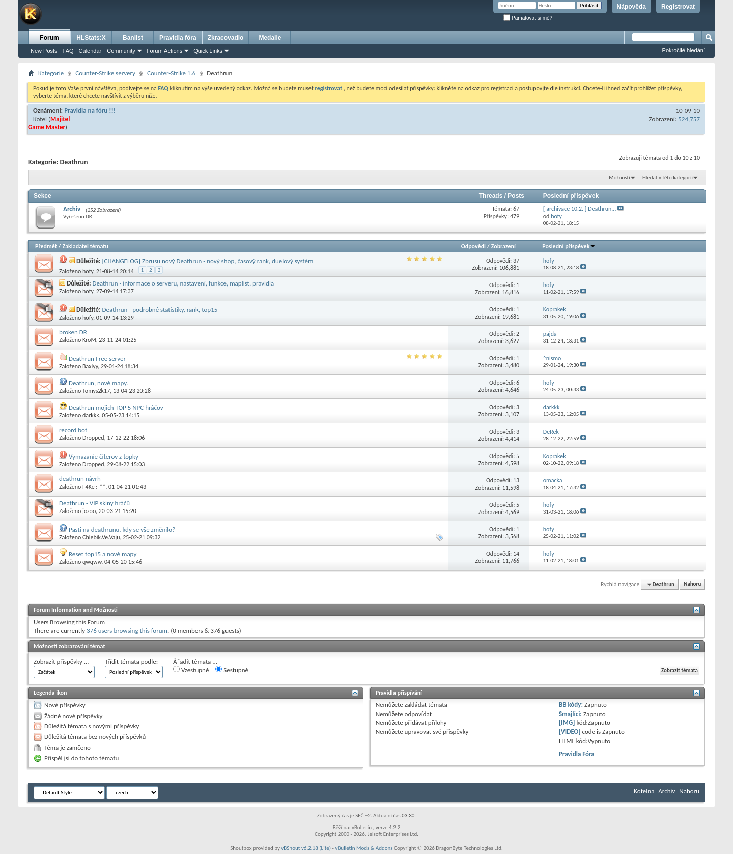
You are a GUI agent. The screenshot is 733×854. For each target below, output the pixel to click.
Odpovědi (473, 246)
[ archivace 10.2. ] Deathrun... (579, 208)
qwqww (91, 561)
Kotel (40, 119)
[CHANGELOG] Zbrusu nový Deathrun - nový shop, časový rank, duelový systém (207, 261)
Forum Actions (164, 51)
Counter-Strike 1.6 (171, 73)
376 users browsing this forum (127, 630)
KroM (89, 340)
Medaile (270, 37)
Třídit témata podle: (131, 661)
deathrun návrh (80, 478)
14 (516, 553)
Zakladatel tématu (85, 246)
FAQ (68, 51)
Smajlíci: (570, 714)
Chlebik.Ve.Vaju (101, 537)
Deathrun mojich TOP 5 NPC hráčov (116, 407)
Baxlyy (90, 366)
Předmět (46, 246)
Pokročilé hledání (683, 50)
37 (516, 260)
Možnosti (619, 177)
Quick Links (207, 51)
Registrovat (678, 6)
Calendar (90, 51)
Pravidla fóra (177, 37)
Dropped (93, 437)
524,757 (689, 119)
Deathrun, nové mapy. (98, 383)
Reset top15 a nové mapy (102, 554)
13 (516, 480)
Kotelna (644, 791)
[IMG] (567, 722)
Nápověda (631, 6)
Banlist (133, 37)
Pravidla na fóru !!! (90, 111)
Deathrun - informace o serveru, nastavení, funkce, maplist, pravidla (183, 283)
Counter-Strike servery (105, 73)
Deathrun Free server (97, 358)
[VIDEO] (570, 731)
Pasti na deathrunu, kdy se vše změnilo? (122, 529)
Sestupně (231, 670)
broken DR (73, 332)
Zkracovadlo (226, 37)
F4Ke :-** (93, 486)
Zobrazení (503, 246)
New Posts (44, 51)
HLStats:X (90, 37)
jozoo (89, 511)
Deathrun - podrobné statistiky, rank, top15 (159, 310)
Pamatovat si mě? (527, 18)
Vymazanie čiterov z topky (103, 456)
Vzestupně (191, 670)
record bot (73, 430)
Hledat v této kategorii (667, 177)
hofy (87, 271)
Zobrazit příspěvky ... (61, 661)
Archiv (71, 209)
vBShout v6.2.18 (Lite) (306, 848)
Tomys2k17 (96, 390)
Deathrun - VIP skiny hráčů (94, 503)
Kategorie (51, 73)
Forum (49, 37)
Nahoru (692, 584)
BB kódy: (571, 704)
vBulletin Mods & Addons (363, 848)
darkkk (90, 415)
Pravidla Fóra (577, 754)
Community (121, 51)
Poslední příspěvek (569, 246)
